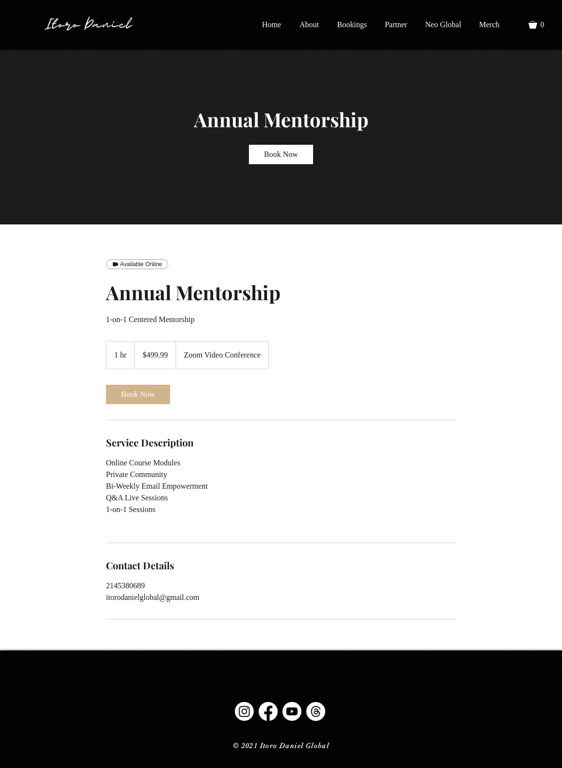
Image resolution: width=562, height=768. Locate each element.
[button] (540, 25)
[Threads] (315, 711)
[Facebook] (268, 711)
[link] (281, 154)
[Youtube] (291, 711)
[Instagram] (244, 711)
